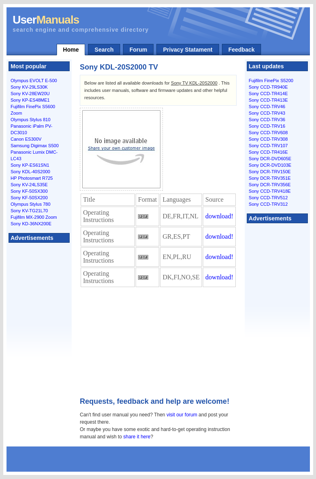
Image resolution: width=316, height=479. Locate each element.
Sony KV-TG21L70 (29, 210)
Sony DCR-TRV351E (270, 178)
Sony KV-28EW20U (30, 93)
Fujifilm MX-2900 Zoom (34, 217)
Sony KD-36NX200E (31, 223)
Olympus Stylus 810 (30, 119)
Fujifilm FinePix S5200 (271, 80)
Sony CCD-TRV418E (270, 191)
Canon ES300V (26, 139)
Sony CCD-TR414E (268, 93)
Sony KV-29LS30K (29, 87)
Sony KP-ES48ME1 (30, 100)
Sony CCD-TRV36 (267, 119)
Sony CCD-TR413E (268, 100)
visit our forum (182, 415)
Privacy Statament (187, 49)
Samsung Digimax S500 (35, 145)
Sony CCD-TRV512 (268, 197)
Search (104, 49)
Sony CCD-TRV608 (268, 132)
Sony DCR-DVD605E (270, 158)
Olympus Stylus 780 (30, 204)
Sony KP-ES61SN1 (30, 165)
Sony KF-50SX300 (29, 191)
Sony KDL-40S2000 (30, 171)
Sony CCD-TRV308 (268, 139)
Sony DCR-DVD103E (270, 165)
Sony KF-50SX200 (29, 197)
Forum (138, 49)
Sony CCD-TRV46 (267, 106)
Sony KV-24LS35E (29, 184)
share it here (137, 437)
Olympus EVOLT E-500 (34, 80)
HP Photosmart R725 (32, 178)
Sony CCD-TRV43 (267, 113)
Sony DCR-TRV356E (270, 184)
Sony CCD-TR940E (268, 87)
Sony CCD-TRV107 (268, 145)
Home (71, 49)
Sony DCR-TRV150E (270, 171)
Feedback (241, 49)
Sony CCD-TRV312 (268, 204)
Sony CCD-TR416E (268, 152)
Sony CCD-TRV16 (267, 126)
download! (219, 216)
